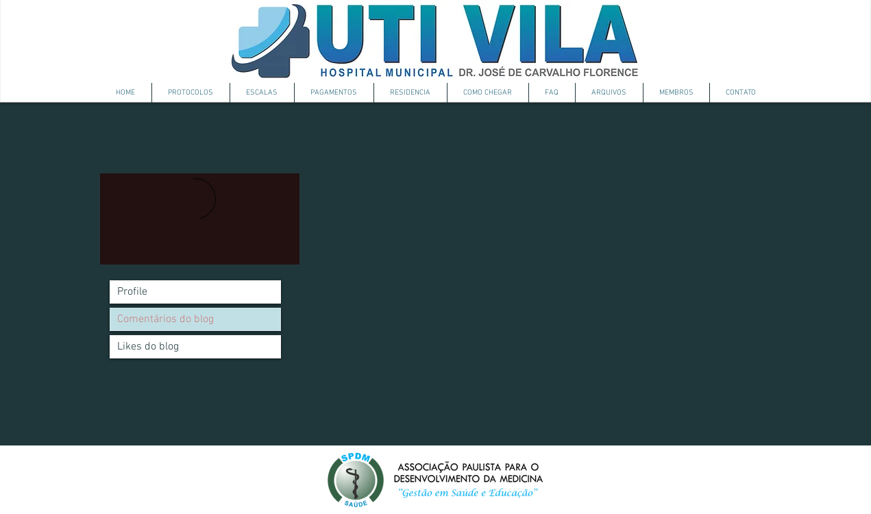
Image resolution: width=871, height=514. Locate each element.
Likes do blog (148, 347)
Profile (132, 292)
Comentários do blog (165, 319)
